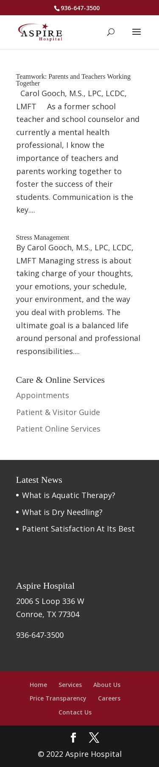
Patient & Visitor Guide (58, 412)
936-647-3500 (80, 8)
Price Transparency (58, 698)
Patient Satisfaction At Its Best (78, 528)
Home (38, 685)
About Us (106, 685)
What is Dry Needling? (62, 512)
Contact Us (75, 712)
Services (70, 685)
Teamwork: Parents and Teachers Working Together (73, 80)
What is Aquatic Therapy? (68, 495)
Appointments (42, 395)
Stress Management (43, 237)
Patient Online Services (58, 429)
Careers (109, 698)
